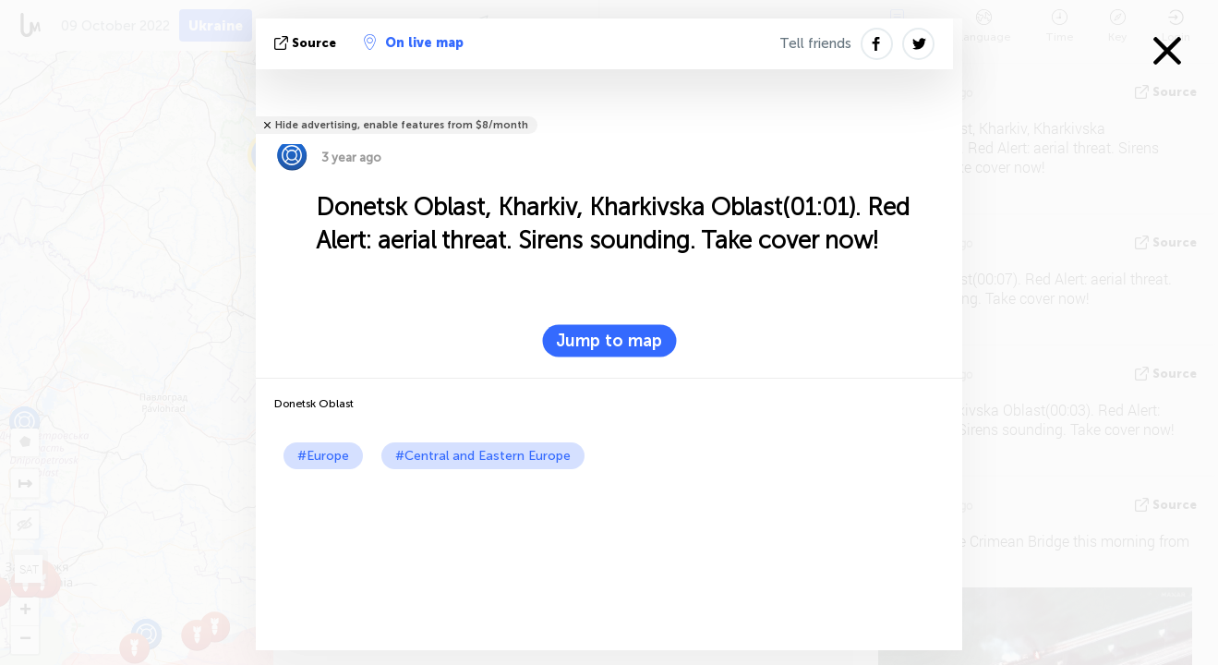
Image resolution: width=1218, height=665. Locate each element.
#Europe (323, 456)
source (307, 43)
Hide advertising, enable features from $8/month (401, 125)
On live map (414, 42)
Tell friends (815, 43)
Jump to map (609, 341)
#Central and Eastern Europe (483, 456)
